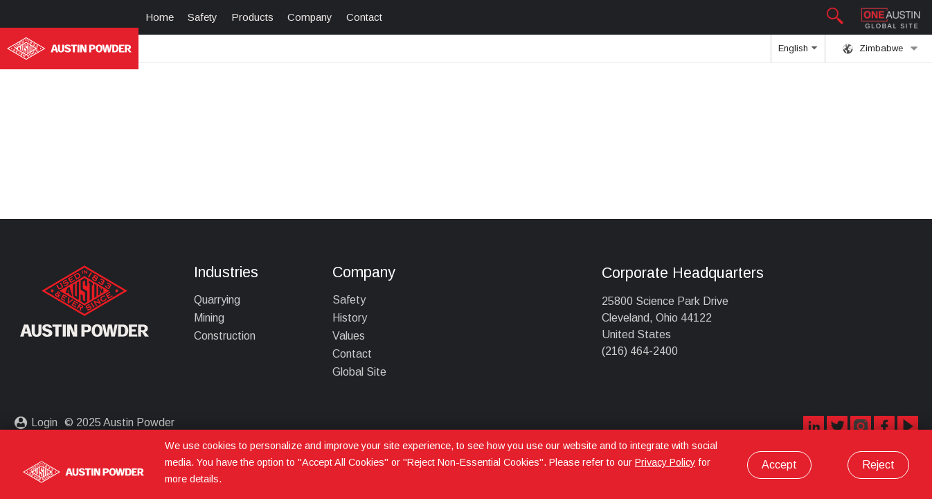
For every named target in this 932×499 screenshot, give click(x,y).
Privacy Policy (665, 462)
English (798, 52)
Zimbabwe (880, 48)
